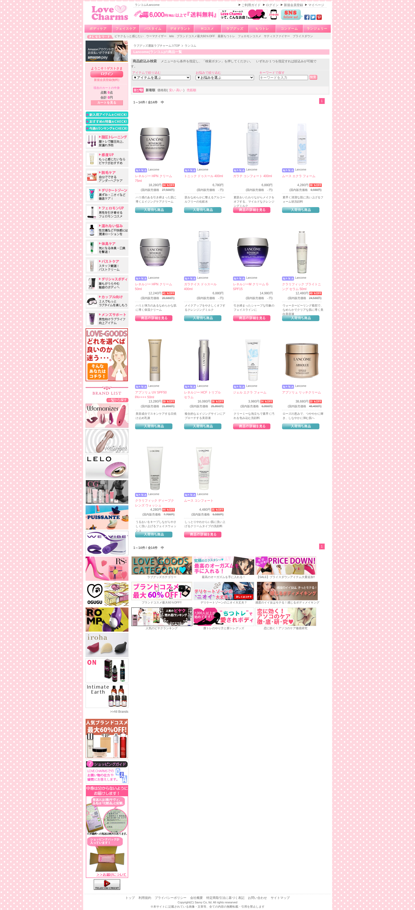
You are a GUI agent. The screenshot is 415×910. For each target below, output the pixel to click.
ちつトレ (262, 28)
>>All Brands (119, 712)
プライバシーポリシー (171, 898)
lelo (172, 36)
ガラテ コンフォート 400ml (252, 176)
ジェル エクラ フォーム (250, 392)
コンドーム (289, 28)
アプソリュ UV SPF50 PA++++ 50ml (151, 395)
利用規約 (145, 898)
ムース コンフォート (198, 500)
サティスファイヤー (277, 36)
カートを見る (106, 102)
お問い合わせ (258, 898)
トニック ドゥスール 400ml (203, 176)
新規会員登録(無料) (106, 79)
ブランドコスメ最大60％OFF (196, 36)
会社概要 (197, 898)
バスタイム (153, 28)
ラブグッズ (234, 28)
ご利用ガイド (251, 5)
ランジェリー (317, 28)
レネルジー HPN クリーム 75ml (153, 178)
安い (172, 90)
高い (179, 90)
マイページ (316, 5)
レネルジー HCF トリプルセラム (202, 395)
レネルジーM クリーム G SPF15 (251, 286)
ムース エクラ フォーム (299, 176)
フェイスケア (125, 28)
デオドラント (180, 28)
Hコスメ (207, 28)
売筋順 (191, 90)
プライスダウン (303, 36)
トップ (130, 898)
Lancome (153, 169)
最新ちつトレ (227, 36)
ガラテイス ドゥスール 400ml (200, 286)
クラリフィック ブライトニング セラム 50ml (301, 286)
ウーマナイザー (156, 36)
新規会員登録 (294, 5)
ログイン (272, 5)
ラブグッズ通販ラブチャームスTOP (157, 45)
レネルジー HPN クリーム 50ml (153, 286)
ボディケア (98, 28)
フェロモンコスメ (250, 36)
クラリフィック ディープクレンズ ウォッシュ (154, 503)
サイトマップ (280, 898)
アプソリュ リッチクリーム (301, 392)
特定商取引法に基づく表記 (225, 898)
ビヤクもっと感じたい (129, 36)
